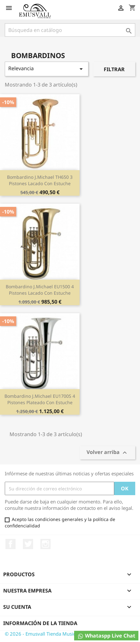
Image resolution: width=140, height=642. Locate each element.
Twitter (28, 544)
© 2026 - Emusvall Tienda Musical (42, 634)
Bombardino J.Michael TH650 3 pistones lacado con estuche (40, 180)
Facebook (10, 544)
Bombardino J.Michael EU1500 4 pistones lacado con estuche (40, 289)
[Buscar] (70, 30)
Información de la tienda (40, 623)
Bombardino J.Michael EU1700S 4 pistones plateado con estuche (39, 399)
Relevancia (46, 69)
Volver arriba (108, 453)
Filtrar (114, 69)
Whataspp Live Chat (106, 635)
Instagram (45, 544)
